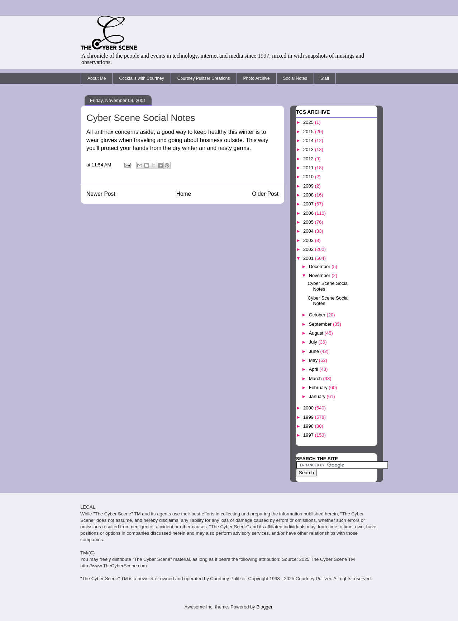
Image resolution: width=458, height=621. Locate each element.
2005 (309, 222)
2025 (309, 122)
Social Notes (295, 78)
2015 (309, 131)
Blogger (264, 607)
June (314, 351)
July (314, 342)
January (318, 396)
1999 (309, 417)
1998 (309, 426)
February (319, 387)
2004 (309, 231)
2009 (309, 186)
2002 (309, 249)
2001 (309, 258)
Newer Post (100, 194)
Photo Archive (256, 78)
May (314, 360)
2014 (309, 140)
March (316, 378)
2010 (309, 176)
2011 (309, 167)
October (318, 314)
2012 (309, 158)
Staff (324, 78)
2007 (309, 204)
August (317, 333)
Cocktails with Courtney (141, 78)
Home (183, 194)
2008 (309, 195)
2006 (309, 213)
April (314, 369)
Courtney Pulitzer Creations (203, 78)
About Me (96, 78)
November (320, 275)
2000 (309, 408)
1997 (309, 435)
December (320, 266)
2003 (309, 240)
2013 (309, 149)
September (321, 324)
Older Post (265, 194)
